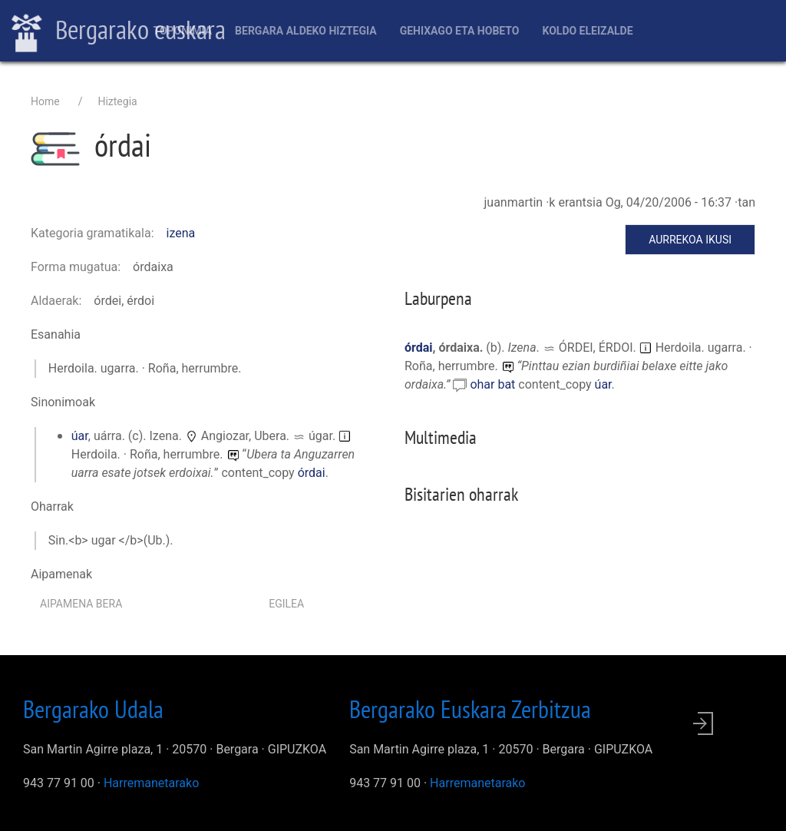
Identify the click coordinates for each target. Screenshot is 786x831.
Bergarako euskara (119, 31)
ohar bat (494, 384)
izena (181, 233)
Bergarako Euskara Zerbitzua (470, 709)
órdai (311, 472)
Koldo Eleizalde (587, 31)
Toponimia (182, 31)
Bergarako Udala (93, 709)
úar (79, 436)
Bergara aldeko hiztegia (306, 31)
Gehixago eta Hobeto (460, 31)
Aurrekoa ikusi (690, 239)
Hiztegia (117, 101)
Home (45, 101)
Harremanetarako (151, 783)
